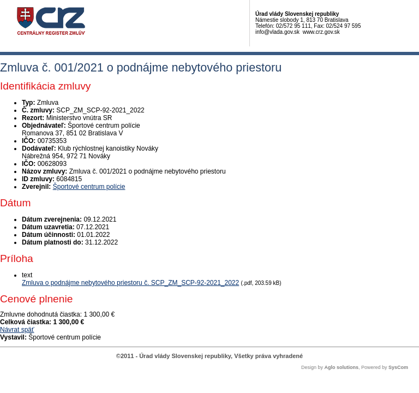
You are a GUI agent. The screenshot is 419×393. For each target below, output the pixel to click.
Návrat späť (17, 330)
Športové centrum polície (89, 186)
